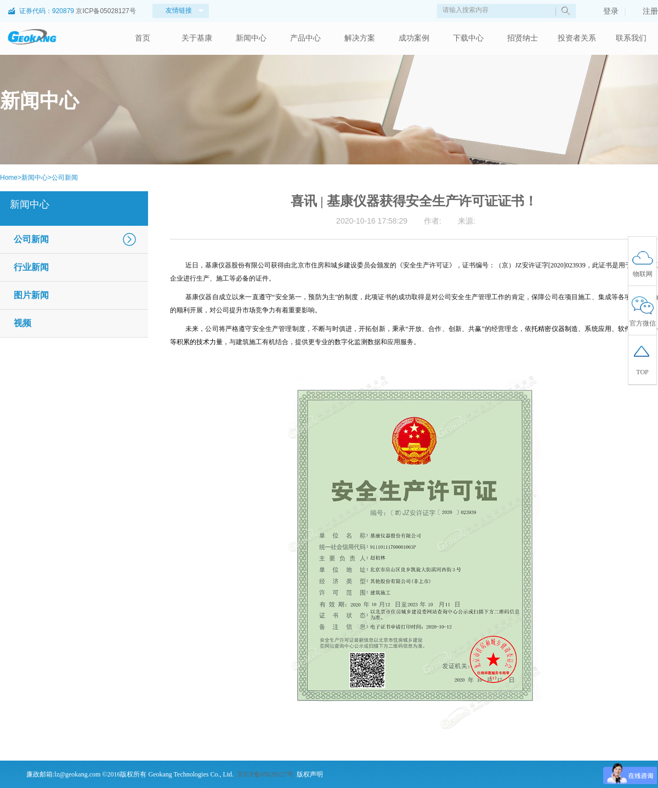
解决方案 (359, 38)
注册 (645, 11)
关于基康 (196, 38)
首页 (142, 38)
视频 (22, 323)
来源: (466, 220)
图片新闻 (31, 295)
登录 (605, 11)
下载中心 (468, 38)
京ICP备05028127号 (105, 11)
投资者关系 (577, 38)
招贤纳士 (522, 38)
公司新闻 (65, 177)
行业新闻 (31, 267)
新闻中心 (251, 38)
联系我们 (631, 38)
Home (9, 177)
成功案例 (414, 38)
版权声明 (310, 774)
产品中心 (305, 38)
